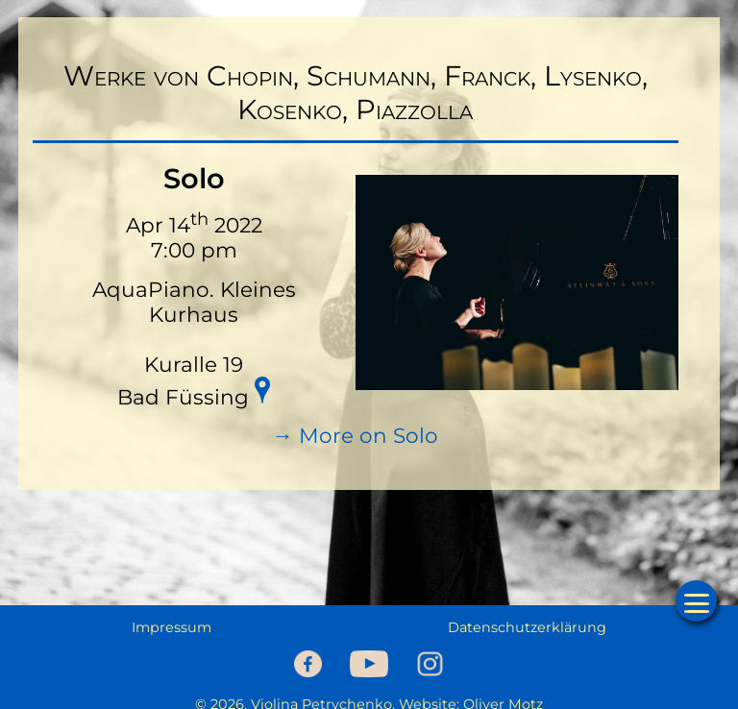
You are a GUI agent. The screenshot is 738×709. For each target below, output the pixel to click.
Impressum (171, 627)
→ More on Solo (355, 435)
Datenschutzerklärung (527, 627)
